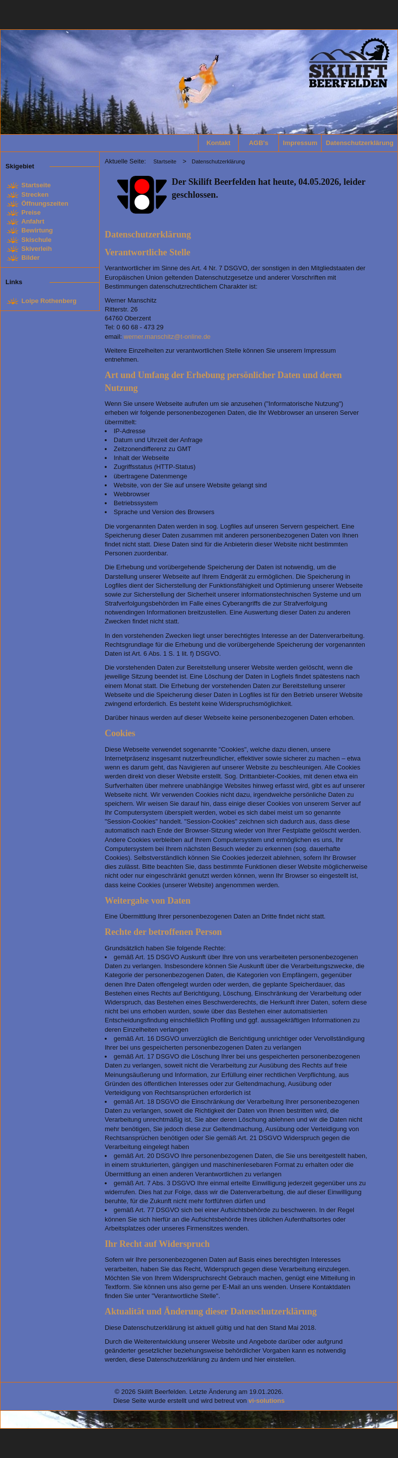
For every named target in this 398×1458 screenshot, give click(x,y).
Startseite (36, 185)
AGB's (258, 143)
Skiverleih (36, 248)
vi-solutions (267, 1400)
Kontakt (218, 143)
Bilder (30, 257)
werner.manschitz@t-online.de (167, 336)
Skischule (36, 239)
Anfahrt (32, 221)
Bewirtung (37, 230)
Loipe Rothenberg (48, 301)
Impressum (300, 143)
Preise (31, 212)
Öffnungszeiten (44, 203)
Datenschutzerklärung (358, 143)
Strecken (35, 194)
